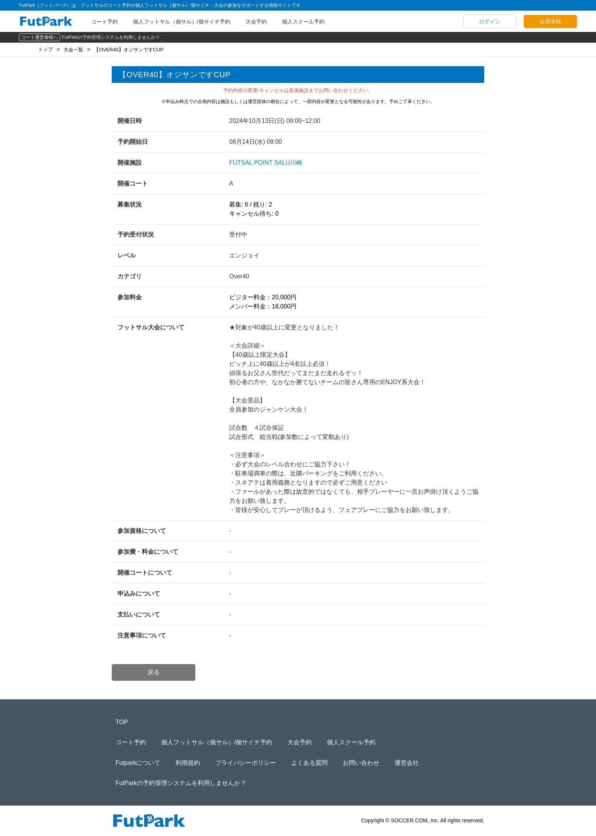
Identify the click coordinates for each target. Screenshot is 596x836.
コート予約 (104, 22)
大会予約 (256, 22)
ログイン (489, 22)
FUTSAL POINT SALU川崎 (265, 162)
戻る (153, 672)
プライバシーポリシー (245, 763)
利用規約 (188, 763)
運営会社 (407, 763)
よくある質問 (309, 763)
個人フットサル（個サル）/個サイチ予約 (181, 22)
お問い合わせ (361, 763)
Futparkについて (138, 763)
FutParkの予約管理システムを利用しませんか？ (111, 37)
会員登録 (550, 21)
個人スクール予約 (303, 22)
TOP (122, 722)
